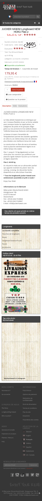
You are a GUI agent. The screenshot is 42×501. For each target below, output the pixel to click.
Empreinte (26, 416)
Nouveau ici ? (6, 390)
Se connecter (6, 394)
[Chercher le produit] (24, 16)
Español (27, 447)
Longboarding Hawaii (9, 412)
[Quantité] (8, 90)
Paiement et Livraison (9, 434)
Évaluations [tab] (22, 106)
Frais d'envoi (27, 390)
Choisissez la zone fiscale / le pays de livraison (19, 81)
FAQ (3, 442)
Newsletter (30, 468)
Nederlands (28, 451)
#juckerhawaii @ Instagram (14, 378)
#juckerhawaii (8, 320)
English (27, 436)
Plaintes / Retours (7, 438)
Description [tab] (6, 106)
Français (27, 439)
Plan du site (26, 412)
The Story (5, 408)
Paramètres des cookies (31, 420)
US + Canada (28, 455)
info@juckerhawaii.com (31, 495)
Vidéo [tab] (15, 106)
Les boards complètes (20, 59)
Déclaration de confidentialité (27, 399)
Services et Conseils (8, 430)
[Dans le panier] (18, 90)
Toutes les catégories (12, 23)
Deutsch (27, 432)
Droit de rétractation (29, 404)
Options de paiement (30, 394)
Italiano (27, 443)
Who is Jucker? (6, 416)
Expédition (10, 78)
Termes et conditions (30, 408)
